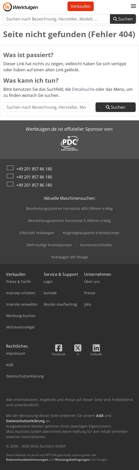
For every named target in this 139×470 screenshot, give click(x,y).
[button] (133, 6)
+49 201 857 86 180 (34, 169)
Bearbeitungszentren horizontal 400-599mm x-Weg (69, 208)
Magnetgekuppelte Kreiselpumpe (91, 232)
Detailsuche (83, 89)
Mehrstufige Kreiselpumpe (49, 244)
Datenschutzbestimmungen (27, 459)
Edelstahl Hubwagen (36, 232)
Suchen (123, 19)
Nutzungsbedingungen (72, 459)
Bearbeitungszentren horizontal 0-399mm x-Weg (69, 220)
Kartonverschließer (96, 244)
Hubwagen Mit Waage (69, 257)
